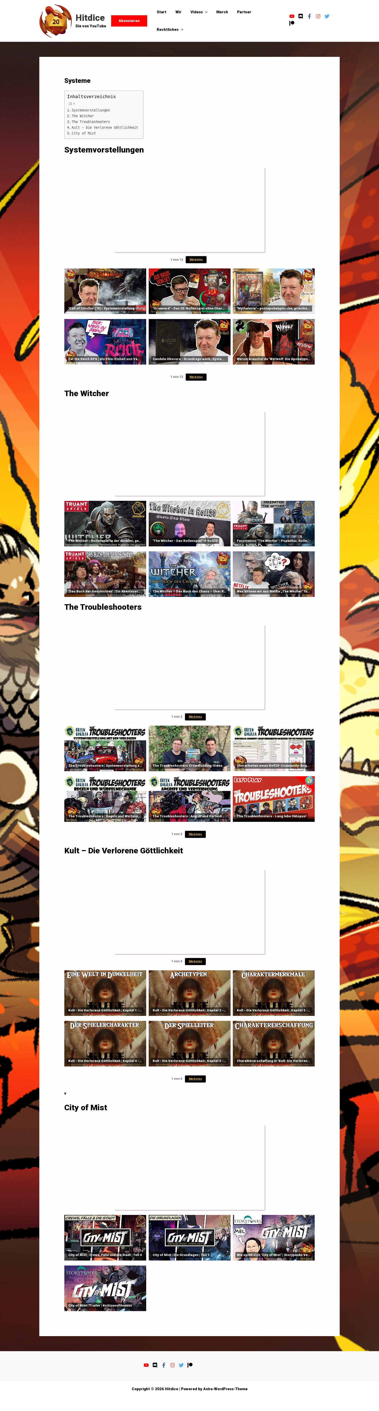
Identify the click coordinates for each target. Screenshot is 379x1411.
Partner (238, 12)
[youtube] (291, 16)
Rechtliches (169, 29)
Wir (176, 12)
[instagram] (317, 16)
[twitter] (326, 16)
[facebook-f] (308, 16)
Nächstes (196, 259)
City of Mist (84, 133)
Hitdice (90, 18)
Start (161, 12)
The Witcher (83, 116)
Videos (195, 12)
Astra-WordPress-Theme (225, 1389)
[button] (129, 21)
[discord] (300, 16)
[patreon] (290, 23)
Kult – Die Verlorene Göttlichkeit (105, 127)
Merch (217, 12)
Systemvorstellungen (91, 110)
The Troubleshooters (91, 122)
